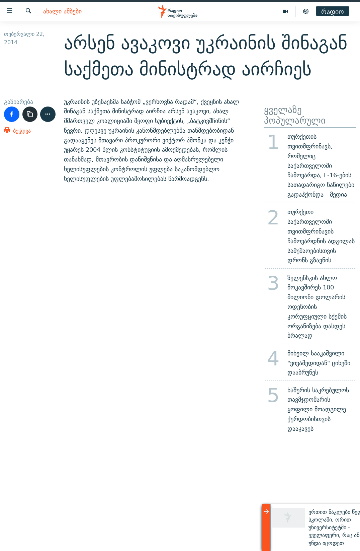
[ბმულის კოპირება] (30, 114)
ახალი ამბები (62, 11)
